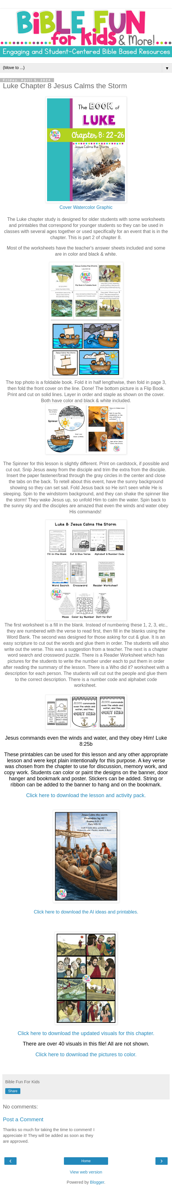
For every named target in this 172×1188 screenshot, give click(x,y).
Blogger (97, 1182)
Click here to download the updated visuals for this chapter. (86, 1033)
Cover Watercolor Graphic (86, 207)
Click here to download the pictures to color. (86, 1054)
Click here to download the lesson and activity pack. (86, 795)
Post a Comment (23, 1119)
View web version (86, 1172)
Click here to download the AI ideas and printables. (86, 911)
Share (12, 1091)
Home (86, 1161)
